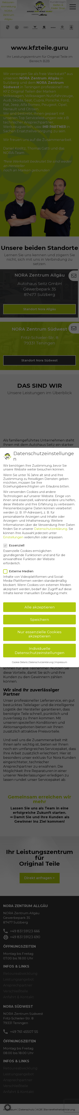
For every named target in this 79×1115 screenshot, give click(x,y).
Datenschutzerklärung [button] (41, 662)
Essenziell (15, 545)
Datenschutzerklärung (50, 529)
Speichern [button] (39, 619)
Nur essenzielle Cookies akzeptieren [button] (39, 634)
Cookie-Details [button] (19, 662)
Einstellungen (13, 537)
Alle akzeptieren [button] (39, 607)
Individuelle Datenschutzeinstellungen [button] (39, 650)
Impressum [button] (61, 662)
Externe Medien (19, 571)
